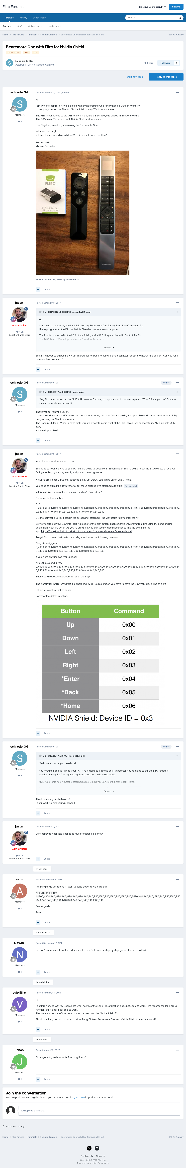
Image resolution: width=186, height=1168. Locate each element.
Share (148, 63)
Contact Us (87, 1156)
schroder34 (25, 61)
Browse (9, 19)
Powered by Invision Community (93, 1163)
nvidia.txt (132, 486)
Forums (7, 26)
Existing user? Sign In (152, 6)
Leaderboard (54, 26)
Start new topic (135, 76)
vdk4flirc (19, 992)
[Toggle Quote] (40, 312)
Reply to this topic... (33, 1110)
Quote (47, 289)
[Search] (142, 17)
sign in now (78, 1097)
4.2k (19, 331)
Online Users (35, 26)
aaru (19, 879)
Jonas (19, 1050)
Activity (23, 17)
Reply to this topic (166, 76)
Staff (19, 26)
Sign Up (176, 6)
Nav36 (19, 943)
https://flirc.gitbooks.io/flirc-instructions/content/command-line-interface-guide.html (86, 531)
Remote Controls (45, 64)
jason (19, 302)
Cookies (100, 1156)
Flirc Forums (12, 6)
